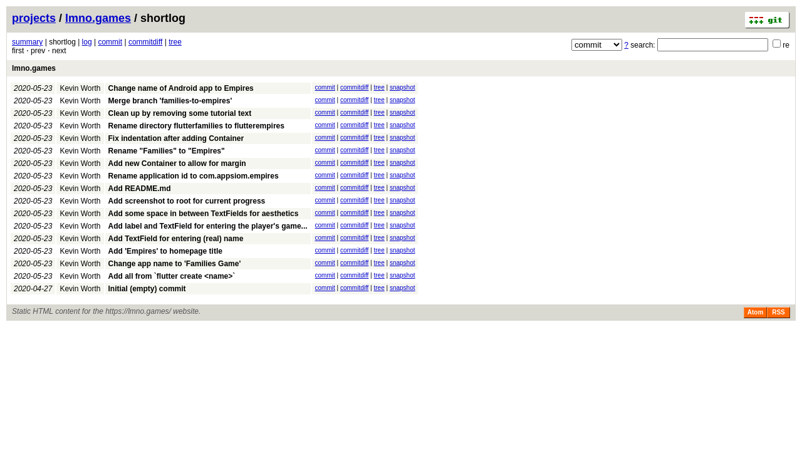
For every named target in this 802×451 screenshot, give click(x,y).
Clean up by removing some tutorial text (180, 113)
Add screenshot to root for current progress (187, 201)
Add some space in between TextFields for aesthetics (203, 213)
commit (110, 42)
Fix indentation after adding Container (176, 138)
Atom (755, 312)
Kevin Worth (80, 88)
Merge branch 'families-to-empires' (170, 100)
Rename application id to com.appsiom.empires (193, 176)
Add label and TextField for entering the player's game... (208, 226)
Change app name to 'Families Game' (174, 263)
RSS (778, 312)
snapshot (402, 87)
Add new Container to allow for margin (177, 163)
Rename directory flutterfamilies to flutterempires (196, 126)
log (87, 42)
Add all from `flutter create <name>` (172, 276)
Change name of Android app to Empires (181, 88)
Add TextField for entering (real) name (176, 238)
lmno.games (98, 18)
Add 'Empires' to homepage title (165, 251)
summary (27, 42)
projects (34, 18)
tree (175, 42)
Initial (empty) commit (147, 288)
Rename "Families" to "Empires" (166, 151)
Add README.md (139, 188)
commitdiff (145, 42)
